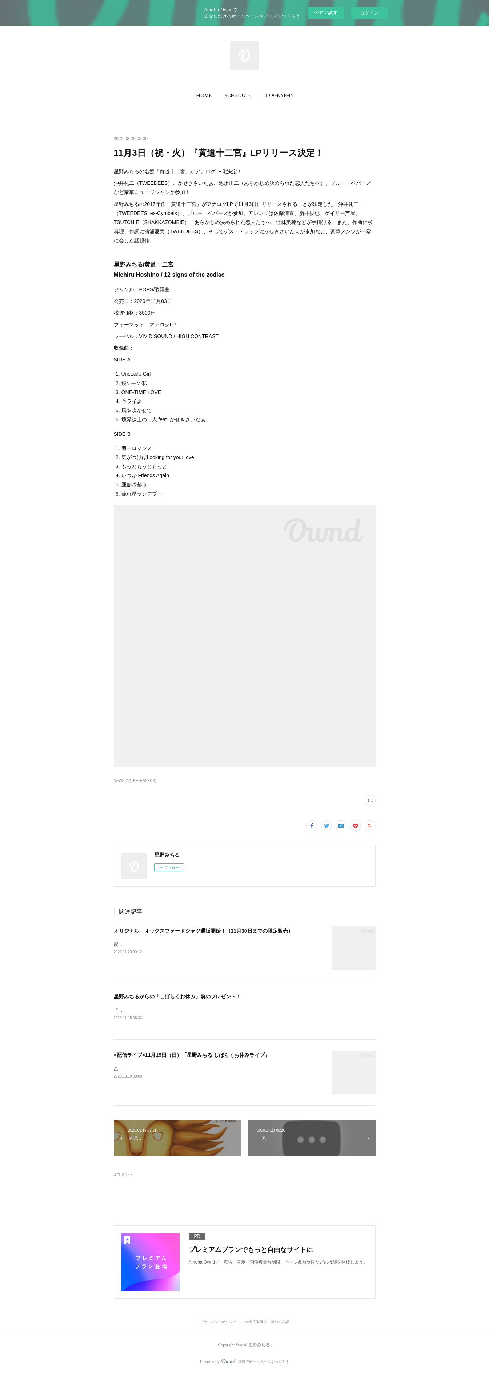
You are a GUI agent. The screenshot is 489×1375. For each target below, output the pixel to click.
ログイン (369, 13)
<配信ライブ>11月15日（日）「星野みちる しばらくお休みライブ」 (192, 1055)
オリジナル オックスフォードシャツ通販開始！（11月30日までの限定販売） (203, 931)
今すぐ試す (326, 12)
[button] (204, 95)
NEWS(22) (122, 781)
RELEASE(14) (144, 781)
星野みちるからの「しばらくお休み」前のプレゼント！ (177, 996)
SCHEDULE (238, 95)
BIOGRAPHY (278, 95)
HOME (204, 95)
